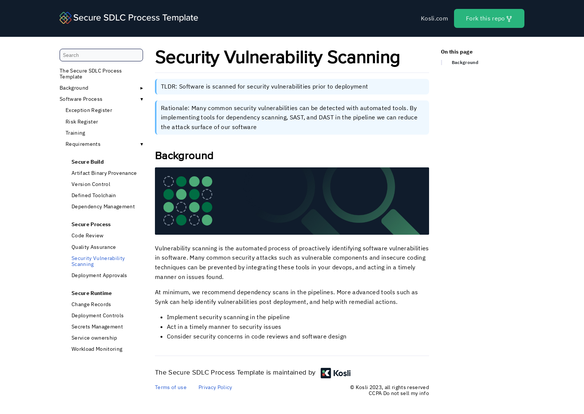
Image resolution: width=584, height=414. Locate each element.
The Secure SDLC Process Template (91, 73)
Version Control (91, 184)
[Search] (101, 55)
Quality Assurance (94, 247)
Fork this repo (489, 18)
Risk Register (82, 122)
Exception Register (89, 110)
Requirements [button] (83, 144)
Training (75, 133)
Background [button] (74, 88)
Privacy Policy (215, 387)
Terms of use (171, 387)
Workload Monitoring (97, 349)
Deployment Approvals (99, 275)
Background (465, 62)
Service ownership (94, 338)
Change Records (91, 304)
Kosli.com (434, 18)
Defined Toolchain (94, 196)
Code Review (88, 236)
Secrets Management (97, 327)
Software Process (81, 99)
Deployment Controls (98, 315)
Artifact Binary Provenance (104, 173)
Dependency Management (103, 207)
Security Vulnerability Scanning (98, 261)
